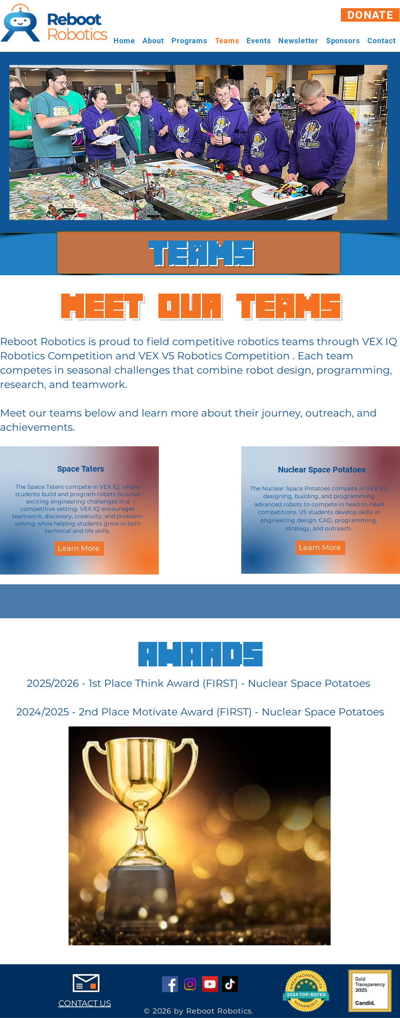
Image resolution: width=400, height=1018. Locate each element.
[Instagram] (190, 984)
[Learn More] (79, 548)
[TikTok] (230, 984)
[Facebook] (170, 984)
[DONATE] (370, 15)
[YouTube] (210, 984)
